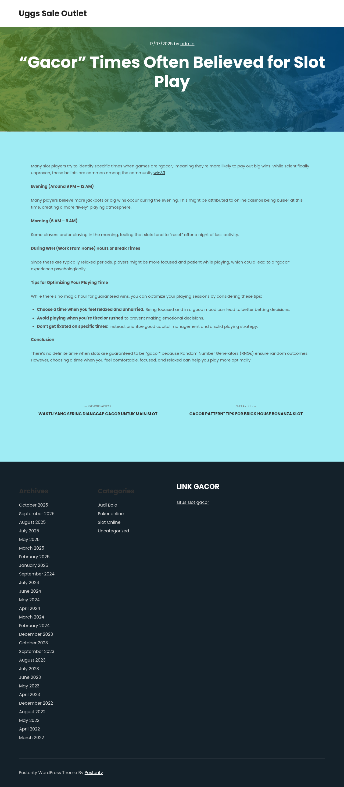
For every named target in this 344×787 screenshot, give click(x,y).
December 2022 (36, 703)
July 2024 (29, 582)
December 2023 (36, 634)
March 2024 (31, 617)
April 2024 (29, 608)
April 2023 (29, 694)
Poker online (111, 514)
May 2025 (29, 539)
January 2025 (33, 565)
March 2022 (31, 738)
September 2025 (37, 514)
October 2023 (33, 643)
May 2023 (29, 686)
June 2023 (30, 677)
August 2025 (32, 522)
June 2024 (30, 591)
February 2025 (34, 557)
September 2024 (37, 574)
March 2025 (31, 548)
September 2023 (36, 651)
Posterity (94, 773)
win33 (159, 172)
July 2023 (29, 669)
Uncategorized (113, 531)
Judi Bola (107, 505)
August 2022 (32, 712)
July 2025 (29, 531)
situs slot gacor (193, 502)
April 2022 (29, 729)
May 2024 (29, 600)
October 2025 (33, 505)
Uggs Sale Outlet (46, 13)
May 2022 (29, 720)
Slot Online (109, 522)
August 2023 (32, 660)
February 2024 (34, 626)
